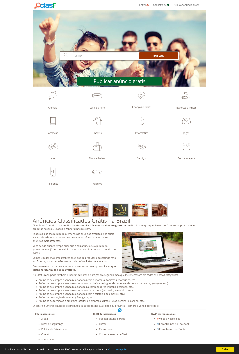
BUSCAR (158, 55)
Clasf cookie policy (118, 349)
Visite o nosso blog (168, 318)
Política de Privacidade (54, 329)
